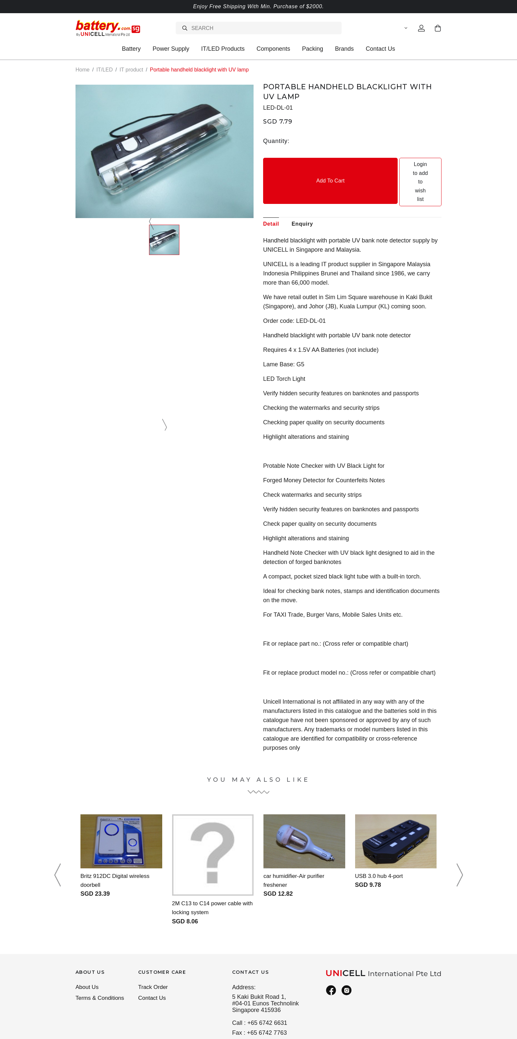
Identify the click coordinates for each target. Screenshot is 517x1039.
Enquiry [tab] (302, 189)
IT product (131, 69)
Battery (131, 48)
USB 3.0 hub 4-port (380, 841)
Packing (312, 48)
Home (83, 69)
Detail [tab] (271, 189)
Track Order (154, 953)
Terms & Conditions (101, 964)
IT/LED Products (223, 48)
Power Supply (171, 48)
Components (273, 48)
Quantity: (276, 141)
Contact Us (380, 48)
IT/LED (104, 69)
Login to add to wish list (398, 164)
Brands (344, 48)
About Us (88, 953)
